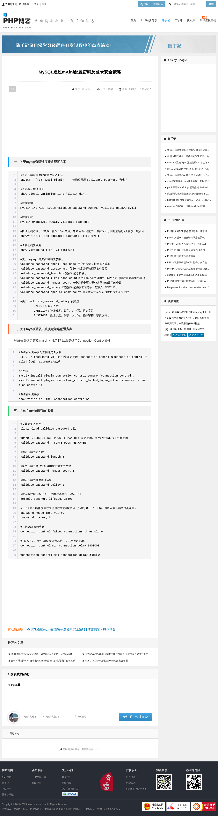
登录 (36, 4)
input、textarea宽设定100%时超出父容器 (106, 660)
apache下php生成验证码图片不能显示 (187, 275)
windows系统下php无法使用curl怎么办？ (188, 162)
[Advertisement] (97, 125)
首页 (133, 20)
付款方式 (130, 783)
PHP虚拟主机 (208, 20)
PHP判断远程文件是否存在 (181, 256)
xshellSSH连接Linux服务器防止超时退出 (188, 181)
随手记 (166, 20)
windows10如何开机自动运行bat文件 (186, 206)
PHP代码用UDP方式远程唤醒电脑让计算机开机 (192, 268)
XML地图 (6, 777)
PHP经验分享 (149, 20)
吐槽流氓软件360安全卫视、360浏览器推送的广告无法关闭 (42, 653)
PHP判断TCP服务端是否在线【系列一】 (188, 250)
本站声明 (6, 788)
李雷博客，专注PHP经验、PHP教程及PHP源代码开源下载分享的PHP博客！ (42, 809)
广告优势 (130, 777)
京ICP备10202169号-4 (108, 809)
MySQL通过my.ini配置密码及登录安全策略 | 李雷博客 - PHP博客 (71, 629)
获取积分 (66, 783)
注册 (44, 4)
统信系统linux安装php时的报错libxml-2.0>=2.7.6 (192, 193)
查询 (211, 4)
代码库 (191, 20)
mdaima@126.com (136, 788)
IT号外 (178, 20)
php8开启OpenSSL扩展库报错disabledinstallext (192, 187)
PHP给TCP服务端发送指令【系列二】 (187, 243)
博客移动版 (8, 794)
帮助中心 (36, 783)
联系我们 (66, 777)
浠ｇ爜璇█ (14, 684)
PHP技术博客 (179, 334)
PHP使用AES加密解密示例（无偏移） (187, 281)
